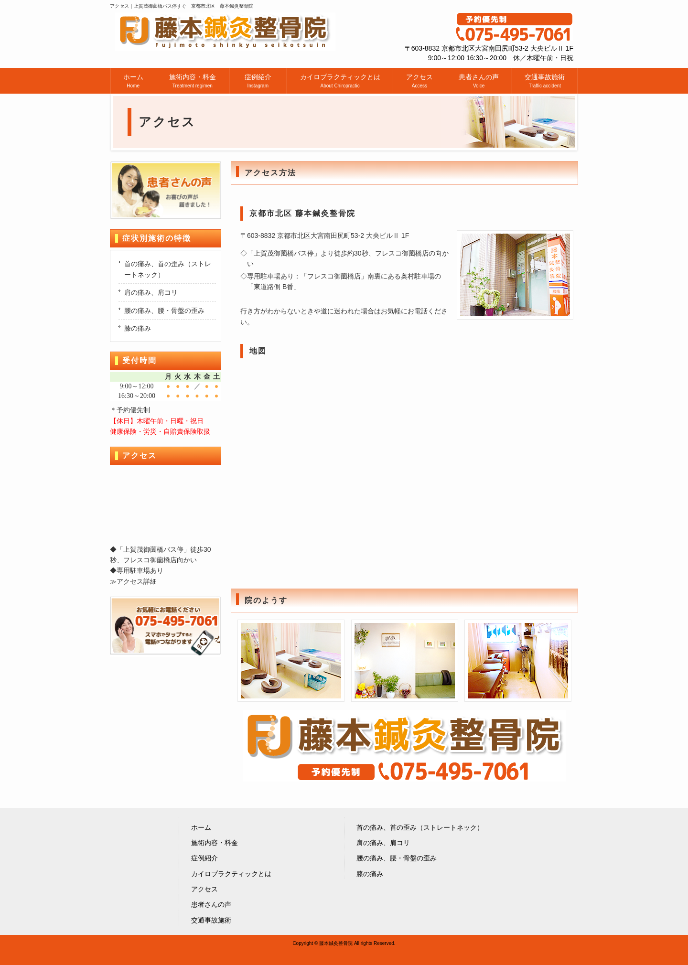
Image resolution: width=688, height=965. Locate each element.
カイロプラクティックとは (231, 874)
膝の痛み (137, 328)
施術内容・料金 (214, 843)
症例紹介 (204, 858)
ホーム (201, 827)
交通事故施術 (211, 920)
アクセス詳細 (137, 581)
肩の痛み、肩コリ (151, 292)
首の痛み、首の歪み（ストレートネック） (167, 269)
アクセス (204, 889)
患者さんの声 (211, 904)
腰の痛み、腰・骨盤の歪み (164, 310)
